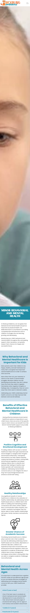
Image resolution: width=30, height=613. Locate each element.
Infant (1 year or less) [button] (9, 590)
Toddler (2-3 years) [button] (9, 608)
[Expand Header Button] (27, 3)
